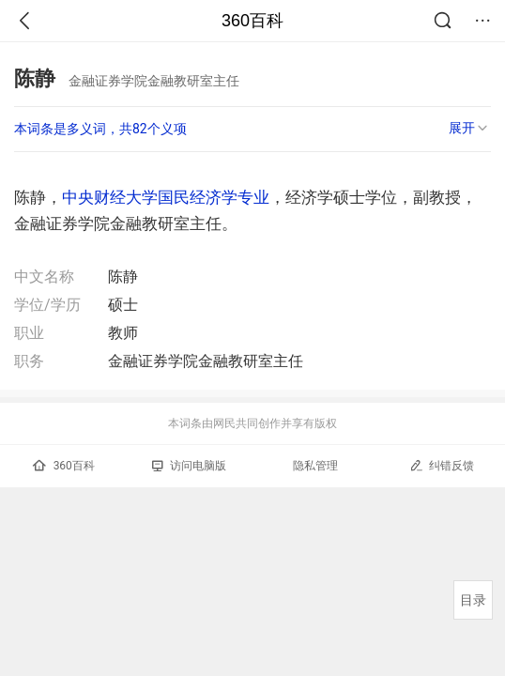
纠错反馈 (441, 465)
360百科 (252, 20)
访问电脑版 (189, 465)
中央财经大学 (110, 197)
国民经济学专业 (213, 197)
